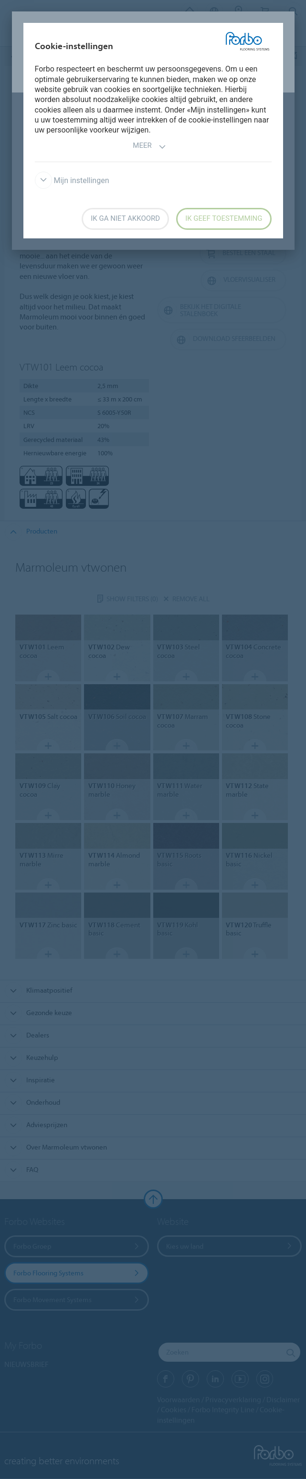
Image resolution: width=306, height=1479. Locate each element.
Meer (149, 146)
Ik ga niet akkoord (125, 218)
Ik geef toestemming (223, 218)
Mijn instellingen (72, 180)
